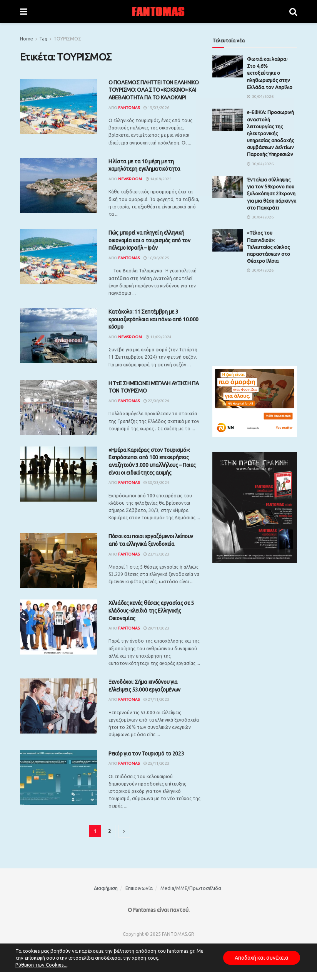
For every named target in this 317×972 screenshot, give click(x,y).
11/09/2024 (159, 337)
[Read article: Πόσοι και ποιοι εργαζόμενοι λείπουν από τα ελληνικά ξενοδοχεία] (58, 560)
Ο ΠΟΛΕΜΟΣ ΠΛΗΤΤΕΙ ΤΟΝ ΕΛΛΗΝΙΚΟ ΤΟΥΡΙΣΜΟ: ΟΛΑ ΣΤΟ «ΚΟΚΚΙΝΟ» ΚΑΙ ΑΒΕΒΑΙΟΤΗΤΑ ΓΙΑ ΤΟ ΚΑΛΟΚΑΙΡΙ (153, 90)
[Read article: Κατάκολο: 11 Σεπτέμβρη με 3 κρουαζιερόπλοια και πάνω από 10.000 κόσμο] (58, 335)
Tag (43, 38)
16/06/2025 (156, 258)
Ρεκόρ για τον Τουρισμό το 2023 (146, 753)
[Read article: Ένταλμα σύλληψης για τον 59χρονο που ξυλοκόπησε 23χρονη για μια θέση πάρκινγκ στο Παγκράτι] (227, 187)
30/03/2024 (156, 482)
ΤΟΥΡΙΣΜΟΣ (67, 38)
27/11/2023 (156, 699)
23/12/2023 (156, 554)
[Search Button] (293, 11)
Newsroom (130, 179)
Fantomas (129, 108)
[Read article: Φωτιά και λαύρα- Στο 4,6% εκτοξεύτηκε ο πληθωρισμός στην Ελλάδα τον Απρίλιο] (227, 66)
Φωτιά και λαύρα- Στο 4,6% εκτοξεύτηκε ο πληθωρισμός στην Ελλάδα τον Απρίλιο (269, 73)
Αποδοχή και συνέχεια (262, 958)
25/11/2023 (156, 763)
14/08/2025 (159, 179)
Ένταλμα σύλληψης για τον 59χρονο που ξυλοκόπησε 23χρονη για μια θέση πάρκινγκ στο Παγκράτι (271, 193)
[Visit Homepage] (158, 11)
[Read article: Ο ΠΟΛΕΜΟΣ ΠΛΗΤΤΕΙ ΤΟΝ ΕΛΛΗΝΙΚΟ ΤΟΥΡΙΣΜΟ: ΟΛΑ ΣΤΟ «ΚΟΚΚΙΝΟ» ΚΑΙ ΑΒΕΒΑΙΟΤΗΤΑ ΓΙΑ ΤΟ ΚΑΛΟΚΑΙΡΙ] (58, 106)
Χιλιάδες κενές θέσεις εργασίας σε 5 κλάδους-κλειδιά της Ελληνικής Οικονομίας (151, 610)
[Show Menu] (23, 11)
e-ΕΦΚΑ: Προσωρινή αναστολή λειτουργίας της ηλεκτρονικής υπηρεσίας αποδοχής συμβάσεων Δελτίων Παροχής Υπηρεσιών (270, 133)
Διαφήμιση (106, 888)
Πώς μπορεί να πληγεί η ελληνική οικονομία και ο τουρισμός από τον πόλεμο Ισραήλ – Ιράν (149, 240)
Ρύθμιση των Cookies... (41, 964)
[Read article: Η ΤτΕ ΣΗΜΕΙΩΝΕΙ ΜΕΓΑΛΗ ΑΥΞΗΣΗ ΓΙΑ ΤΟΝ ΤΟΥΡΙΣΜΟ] (58, 407)
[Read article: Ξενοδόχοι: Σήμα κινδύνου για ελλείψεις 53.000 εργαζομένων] (58, 706)
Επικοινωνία (139, 888)
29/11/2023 (156, 628)
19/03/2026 (156, 108)
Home (26, 38)
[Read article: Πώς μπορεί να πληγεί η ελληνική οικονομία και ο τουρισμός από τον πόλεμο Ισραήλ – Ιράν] (58, 256)
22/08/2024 (156, 401)
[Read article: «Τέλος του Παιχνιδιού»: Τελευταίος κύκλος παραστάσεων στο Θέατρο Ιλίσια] (227, 240)
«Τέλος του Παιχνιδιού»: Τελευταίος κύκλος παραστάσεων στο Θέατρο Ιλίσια (268, 247)
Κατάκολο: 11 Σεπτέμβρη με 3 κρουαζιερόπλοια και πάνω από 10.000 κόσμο (153, 319)
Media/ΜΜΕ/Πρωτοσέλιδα (190, 888)
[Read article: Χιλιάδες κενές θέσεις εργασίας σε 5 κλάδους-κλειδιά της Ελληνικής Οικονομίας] (58, 627)
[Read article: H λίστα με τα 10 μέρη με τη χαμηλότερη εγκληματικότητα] (58, 185)
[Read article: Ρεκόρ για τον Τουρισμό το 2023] (58, 777)
